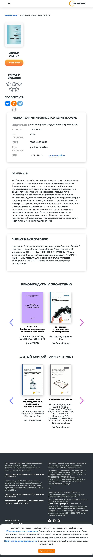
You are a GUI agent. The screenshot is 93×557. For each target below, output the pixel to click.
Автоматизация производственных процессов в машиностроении (32, 402)
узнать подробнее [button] (57, 155)
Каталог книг (11, 15)
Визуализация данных (60, 399)
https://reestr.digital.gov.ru (58, 504)
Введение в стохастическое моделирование (60, 329)
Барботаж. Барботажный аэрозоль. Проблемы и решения (32, 329)
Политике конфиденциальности (20, 541)
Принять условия (46, 551)
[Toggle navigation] (9, 3)
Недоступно (15, 63)
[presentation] (11, 322)
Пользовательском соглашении (22, 531)
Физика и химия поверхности (35, 15)
